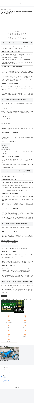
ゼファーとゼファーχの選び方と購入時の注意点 (16, 37)
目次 (16, 31)
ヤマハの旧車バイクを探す (5, 369)
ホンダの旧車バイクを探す (5, 367)
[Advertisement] (17, 22)
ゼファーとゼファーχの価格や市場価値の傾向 (16, 34)
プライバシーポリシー (6, 380)
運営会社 (4, 379)
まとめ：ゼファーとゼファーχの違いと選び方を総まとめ (17, 38)
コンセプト (4, 377)
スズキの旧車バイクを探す (5, 372)
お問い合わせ (5, 381)
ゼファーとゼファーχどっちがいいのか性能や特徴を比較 (17, 33)
